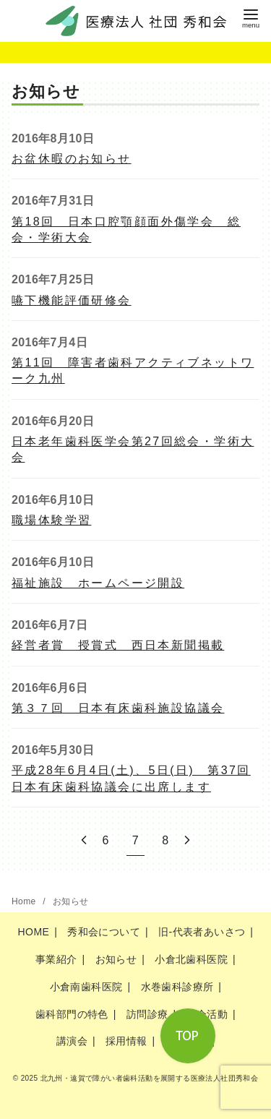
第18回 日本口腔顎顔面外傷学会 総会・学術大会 (126, 229)
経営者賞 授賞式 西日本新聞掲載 (118, 645)
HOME (34, 932)
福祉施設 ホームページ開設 (98, 583)
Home (25, 901)
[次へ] (187, 840)
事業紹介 (56, 959)
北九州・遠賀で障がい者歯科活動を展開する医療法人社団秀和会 (149, 1078)
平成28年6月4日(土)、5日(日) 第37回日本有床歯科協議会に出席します (131, 778)
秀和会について (103, 932)
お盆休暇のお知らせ (72, 159)
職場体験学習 (51, 520)
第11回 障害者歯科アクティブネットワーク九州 (133, 370)
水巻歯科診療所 (177, 986)
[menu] (251, 17)
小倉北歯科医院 (191, 959)
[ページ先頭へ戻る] (187, 1035)
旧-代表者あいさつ (201, 932)
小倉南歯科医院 (86, 986)
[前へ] (84, 840)
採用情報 (126, 1041)
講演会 (71, 1041)
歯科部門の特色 (71, 1014)
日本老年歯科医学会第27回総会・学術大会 (133, 449)
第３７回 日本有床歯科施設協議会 (118, 708)
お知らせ (71, 901)
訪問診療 (147, 1014)
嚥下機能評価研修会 (72, 300)
